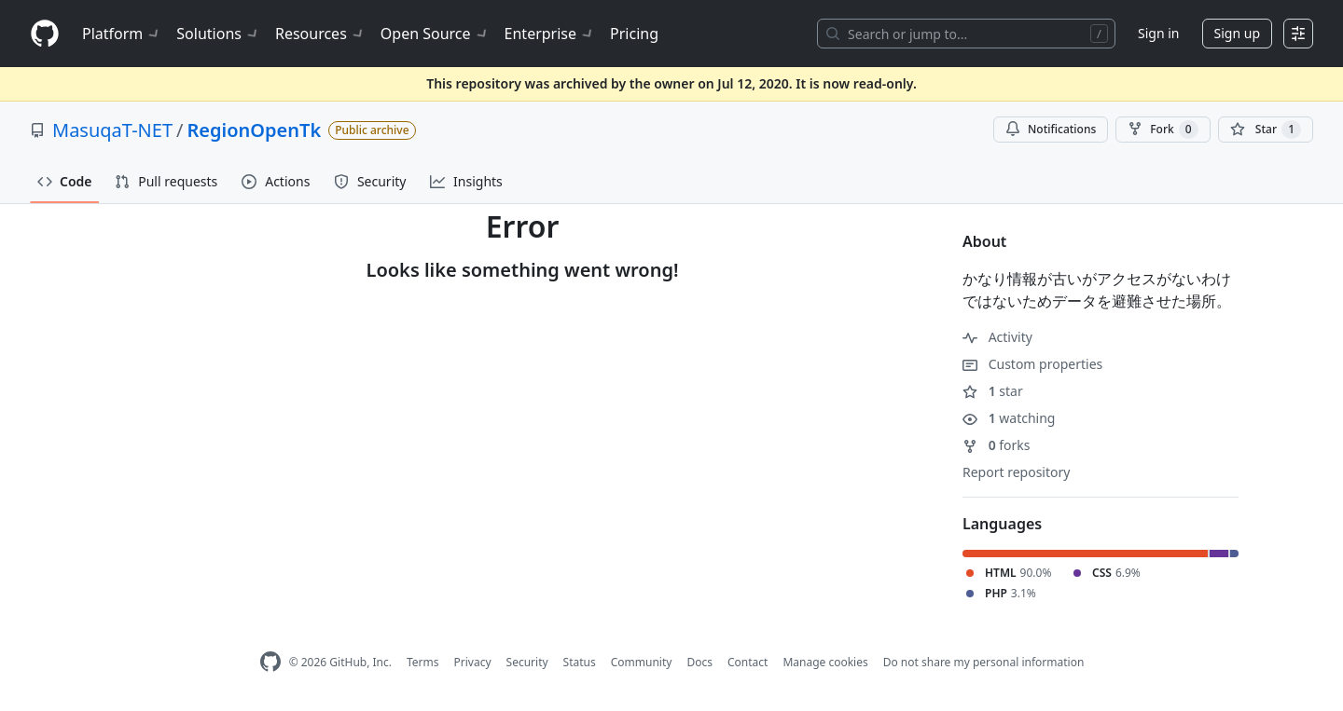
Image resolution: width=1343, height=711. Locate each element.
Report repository (1016, 472)
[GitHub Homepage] (270, 662)
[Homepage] (45, 34)
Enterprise (550, 33)
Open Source (435, 33)
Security (527, 662)
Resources (320, 33)
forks (996, 445)
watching (1008, 418)
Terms (423, 662)
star (992, 391)
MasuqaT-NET (112, 130)
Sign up (1237, 33)
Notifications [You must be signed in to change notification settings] (1050, 129)
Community (641, 662)
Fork (1163, 129)
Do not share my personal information (984, 662)
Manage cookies (824, 662)
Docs (699, 662)
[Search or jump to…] (966, 34)
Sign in (1158, 33)
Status (579, 662)
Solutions (218, 33)
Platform (121, 33)
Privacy (473, 662)
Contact (747, 662)
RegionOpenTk (254, 130)
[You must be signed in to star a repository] (1265, 129)
